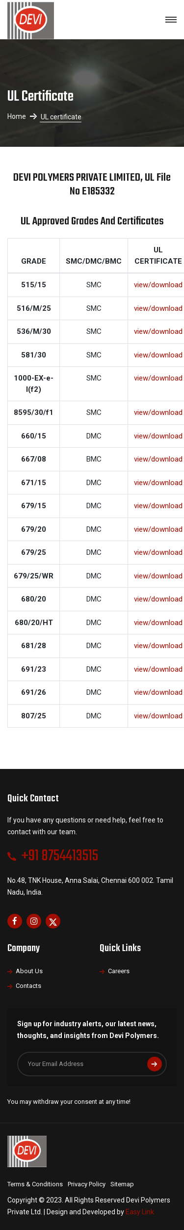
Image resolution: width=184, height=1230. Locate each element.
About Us (29, 971)
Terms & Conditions (35, 1184)
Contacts (28, 985)
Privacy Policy (86, 1184)
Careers (119, 971)
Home (16, 116)
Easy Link (140, 1212)
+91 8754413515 (60, 856)
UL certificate (61, 117)
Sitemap (122, 1184)
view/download (158, 284)
